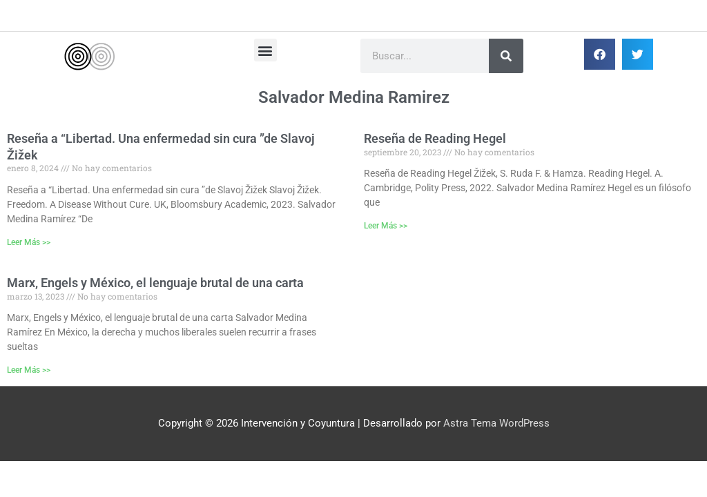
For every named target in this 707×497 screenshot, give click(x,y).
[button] (265, 50)
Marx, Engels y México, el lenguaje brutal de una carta (155, 282)
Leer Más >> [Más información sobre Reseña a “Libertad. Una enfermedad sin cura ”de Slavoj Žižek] (28, 242)
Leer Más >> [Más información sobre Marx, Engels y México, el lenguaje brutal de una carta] (28, 370)
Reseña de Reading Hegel (435, 138)
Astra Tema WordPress (496, 423)
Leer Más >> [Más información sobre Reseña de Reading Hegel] (385, 226)
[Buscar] (506, 56)
